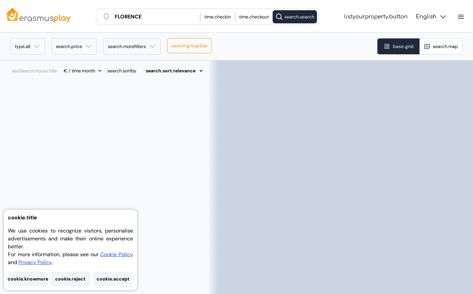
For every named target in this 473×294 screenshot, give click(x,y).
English (431, 17)
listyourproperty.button (376, 17)
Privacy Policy (35, 262)
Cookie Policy (116, 254)
